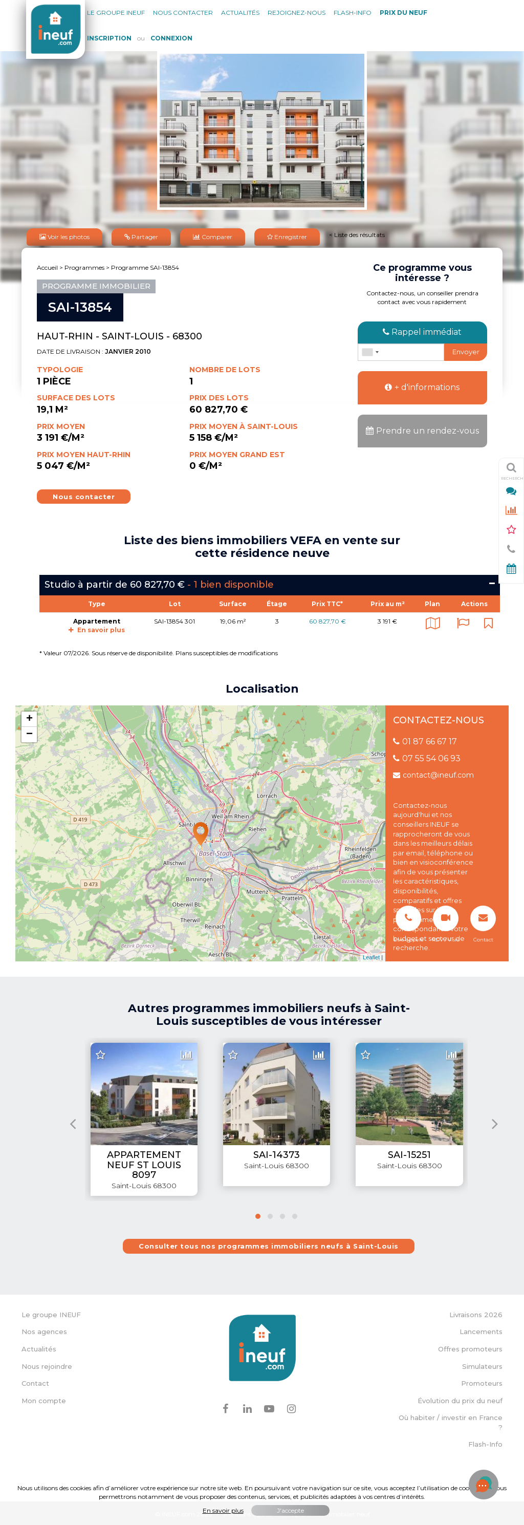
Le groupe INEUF (51, 1312)
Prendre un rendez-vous (422, 429)
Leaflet (371, 955)
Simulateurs (482, 1364)
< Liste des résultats (357, 234)
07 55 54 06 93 (427, 756)
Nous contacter (183, 12)
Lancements (481, 1329)
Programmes (84, 265)
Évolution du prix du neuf (460, 1398)
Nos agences (44, 1329)
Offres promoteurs (470, 1347)
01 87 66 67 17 (425, 739)
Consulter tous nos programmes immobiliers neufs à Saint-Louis (269, 1244)
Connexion (171, 38)
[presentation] (72, 1121)
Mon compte (43, 1398)
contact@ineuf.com (433, 773)
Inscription (109, 38)
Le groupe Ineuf (116, 12)
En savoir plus (97, 628)
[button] (258, 1214)
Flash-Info (353, 12)
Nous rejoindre (46, 1364)
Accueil (47, 265)
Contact (35, 1381)
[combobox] (370, 350)
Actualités (240, 12)
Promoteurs (482, 1381)
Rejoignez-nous (296, 12)
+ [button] (29, 717)
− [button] (29, 732)
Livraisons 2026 (476, 1312)
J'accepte (290, 1510)
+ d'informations (422, 385)
